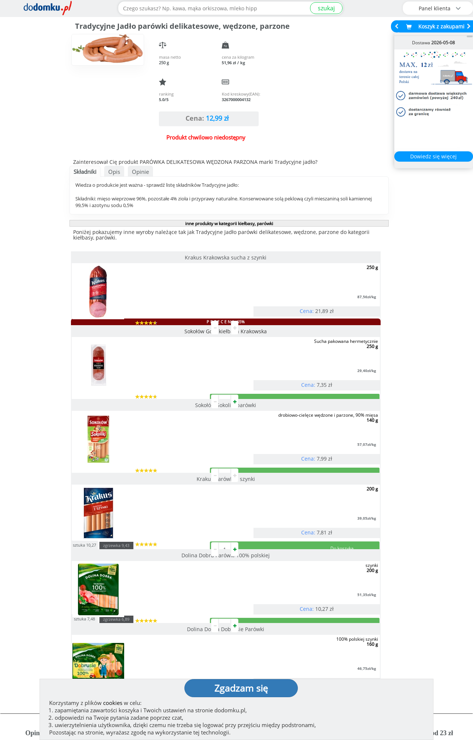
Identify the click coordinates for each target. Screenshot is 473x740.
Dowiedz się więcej (433, 156)
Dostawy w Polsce (294, 598)
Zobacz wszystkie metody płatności (180, 598)
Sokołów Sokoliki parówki (329, 257)
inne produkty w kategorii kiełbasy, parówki (229, 223)
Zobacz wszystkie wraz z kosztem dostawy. (409, 598)
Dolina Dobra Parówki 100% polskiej (225, 363)
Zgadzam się (241, 688)
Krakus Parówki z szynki (120, 360)
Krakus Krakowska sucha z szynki (119, 257)
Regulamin (258, 648)
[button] (22, 562)
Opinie (140, 171)
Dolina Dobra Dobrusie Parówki (329, 363)
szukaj (326, 8)
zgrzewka (221, 353)
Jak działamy (261, 637)
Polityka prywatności (272, 660)
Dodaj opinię (65, 592)
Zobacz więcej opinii (68, 604)
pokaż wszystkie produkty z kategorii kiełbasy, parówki (228, 460)
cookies (112, 702)
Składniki (85, 171)
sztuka (189, 352)
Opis (114, 171)
